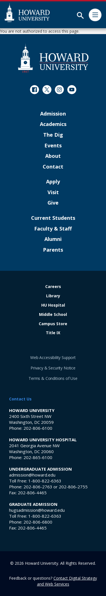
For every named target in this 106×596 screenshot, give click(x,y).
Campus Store (53, 324)
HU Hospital (53, 305)
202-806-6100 (37, 428)
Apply (53, 182)
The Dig (53, 135)
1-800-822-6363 (44, 481)
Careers (53, 286)
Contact (53, 167)
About (53, 156)
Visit (53, 192)
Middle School (53, 314)
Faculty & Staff (53, 229)
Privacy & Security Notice (53, 368)
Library (53, 296)
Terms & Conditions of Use (53, 378)
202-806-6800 (37, 522)
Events (53, 146)
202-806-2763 (37, 486)
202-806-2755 (73, 486)
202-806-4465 (32, 492)
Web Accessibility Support (53, 357)
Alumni (53, 239)
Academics (53, 124)
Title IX (53, 333)
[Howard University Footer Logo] (53, 58)
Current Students (53, 218)
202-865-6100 (37, 457)
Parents (53, 250)
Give (53, 203)
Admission (53, 114)
